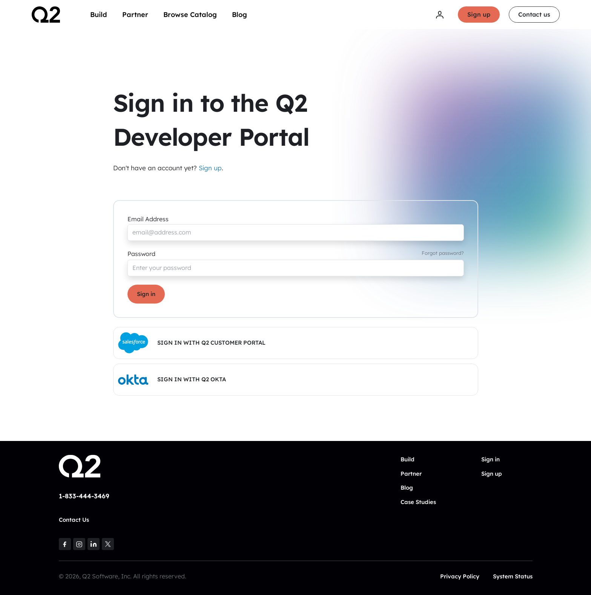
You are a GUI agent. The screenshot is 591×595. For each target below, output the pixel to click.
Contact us (534, 14)
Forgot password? (443, 253)
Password (141, 253)
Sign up (478, 14)
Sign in (146, 294)
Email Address (148, 219)
